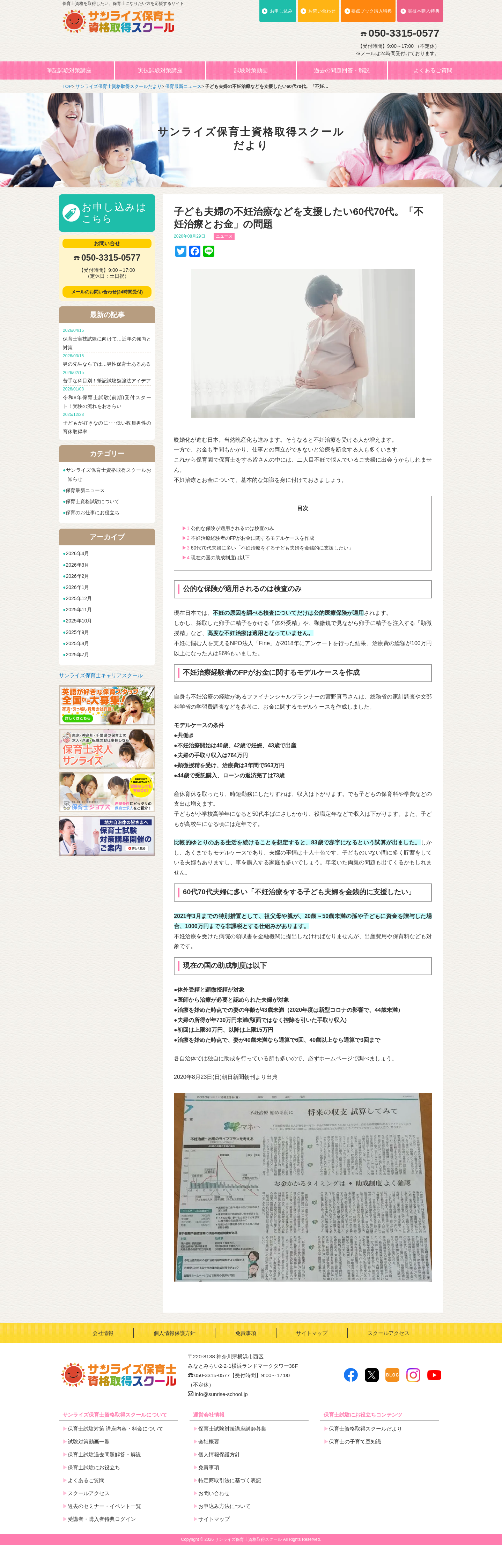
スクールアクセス (388, 1333)
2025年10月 (79, 621)
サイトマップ (311, 1333)
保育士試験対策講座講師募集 (232, 1429)
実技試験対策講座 (160, 70)
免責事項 (245, 1333)
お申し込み (281, 11)
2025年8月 (77, 643)
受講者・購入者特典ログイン (102, 1519)
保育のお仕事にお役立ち (92, 512)
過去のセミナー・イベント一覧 (104, 1506)
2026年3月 (77, 565)
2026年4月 (77, 553)
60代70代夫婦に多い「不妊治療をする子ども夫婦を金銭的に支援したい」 (267, 548)
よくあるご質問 (432, 70)
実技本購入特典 (424, 11)
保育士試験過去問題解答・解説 (104, 1454)
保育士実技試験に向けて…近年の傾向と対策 (107, 338)
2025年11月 (79, 609)
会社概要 (208, 1442)
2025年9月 (77, 632)
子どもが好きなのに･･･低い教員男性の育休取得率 (107, 422)
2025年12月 (79, 598)
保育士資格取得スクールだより (365, 1429)
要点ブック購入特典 (371, 11)
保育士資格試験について (92, 501)
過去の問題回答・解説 (342, 70)
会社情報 (103, 1333)
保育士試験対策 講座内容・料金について (115, 1429)
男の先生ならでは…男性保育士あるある (107, 359)
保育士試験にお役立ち (94, 1467)
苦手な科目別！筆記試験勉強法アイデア (107, 376)
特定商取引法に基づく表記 (229, 1480)
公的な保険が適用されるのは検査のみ (228, 528)
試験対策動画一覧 (89, 1442)
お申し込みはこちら (114, 213)
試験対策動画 (251, 70)
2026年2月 (77, 576)
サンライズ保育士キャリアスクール (101, 675)
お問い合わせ (321, 11)
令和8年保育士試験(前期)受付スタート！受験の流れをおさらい (107, 397)
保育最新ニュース (85, 490)
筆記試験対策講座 (69, 70)
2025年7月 (77, 654)
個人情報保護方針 (174, 1333)
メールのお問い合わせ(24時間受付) (107, 291)
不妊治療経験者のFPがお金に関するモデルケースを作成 (248, 538)
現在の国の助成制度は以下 (216, 557)
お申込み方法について (224, 1506)
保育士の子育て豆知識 (355, 1442)
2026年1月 (77, 587)
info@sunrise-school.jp (218, 1394)
